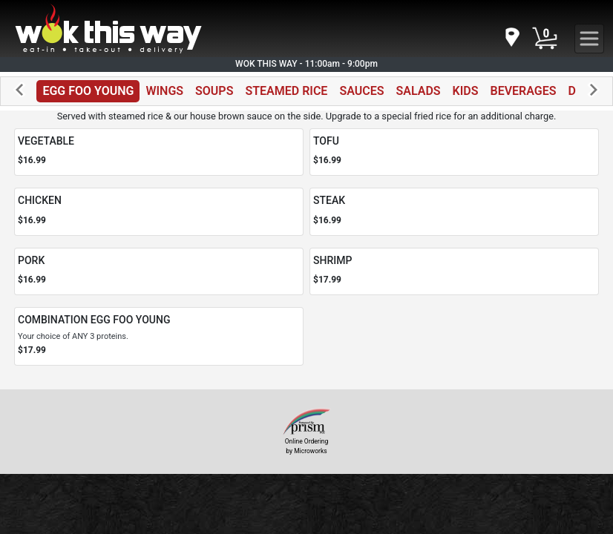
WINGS (164, 91)
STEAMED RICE (286, 91)
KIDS (466, 91)
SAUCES (361, 91)
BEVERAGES (524, 91)
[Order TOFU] (454, 152)
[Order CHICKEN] (159, 211)
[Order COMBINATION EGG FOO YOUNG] (159, 336)
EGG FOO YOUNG (88, 91)
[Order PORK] (159, 271)
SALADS (418, 91)
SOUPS (214, 91)
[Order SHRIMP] (454, 271)
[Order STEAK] (454, 211)
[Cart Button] (545, 38)
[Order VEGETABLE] (159, 152)
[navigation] (511, 38)
